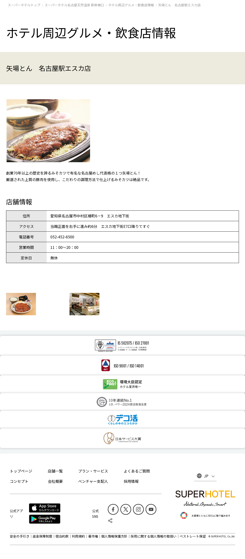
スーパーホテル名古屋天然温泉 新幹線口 (74, 5)
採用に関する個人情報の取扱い (153, 536)
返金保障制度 (42, 536)
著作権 (93, 536)
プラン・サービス (93, 471)
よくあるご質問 (137, 471)
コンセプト (19, 481)
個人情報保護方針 (114, 536)
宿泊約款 (62, 536)
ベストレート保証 (193, 536)
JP (206, 476)
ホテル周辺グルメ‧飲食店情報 (131, 5)
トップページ (21, 471)
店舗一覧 (55, 471)
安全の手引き (19, 536)
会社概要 (55, 481)
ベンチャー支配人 (93, 481)
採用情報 (131, 481)
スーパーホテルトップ (24, 5)
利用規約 (78, 536)
